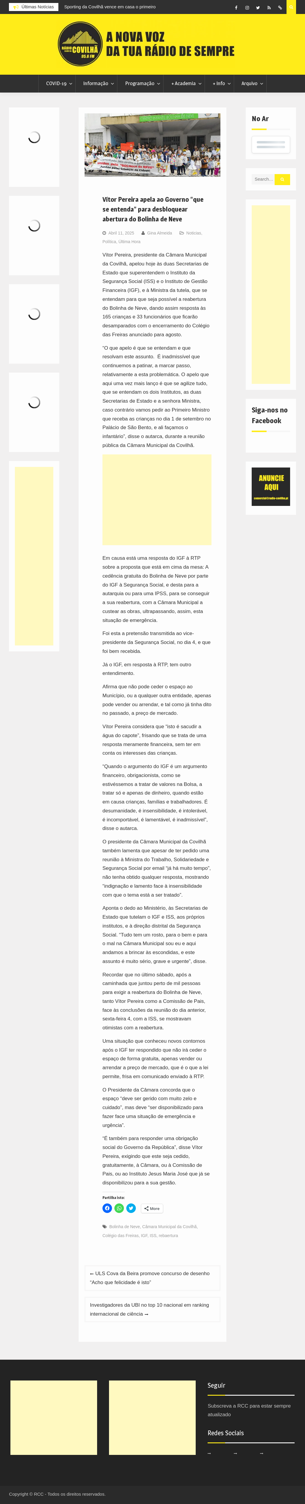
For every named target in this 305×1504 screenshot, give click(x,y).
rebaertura (168, 1235)
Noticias (193, 233)
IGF (144, 1235)
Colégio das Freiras (120, 1235)
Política (109, 241)
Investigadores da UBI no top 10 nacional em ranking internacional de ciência (149, 1309)
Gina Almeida (159, 233)
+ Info (219, 83)
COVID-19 (56, 83)
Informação (95, 83)
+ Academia (183, 83)
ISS (153, 1235)
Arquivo (249, 83)
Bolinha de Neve (124, 1226)
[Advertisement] (156, 499)
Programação (139, 83)
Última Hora (130, 241)
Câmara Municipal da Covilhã (169, 1226)
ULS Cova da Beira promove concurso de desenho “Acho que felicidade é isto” (150, 1278)
